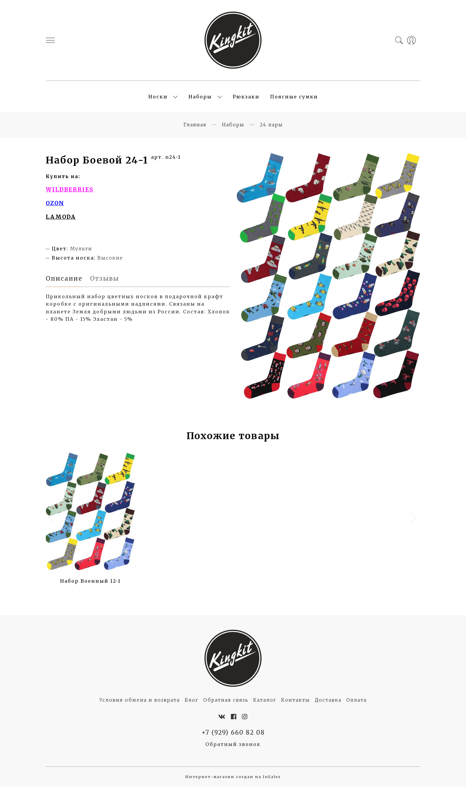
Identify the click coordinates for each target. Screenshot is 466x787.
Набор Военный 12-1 (90, 582)
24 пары (271, 125)
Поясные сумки (294, 97)
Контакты (295, 700)
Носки (158, 97)
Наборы (200, 97)
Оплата (356, 700)
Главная (195, 125)
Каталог (264, 700)
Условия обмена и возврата (139, 700)
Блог (192, 700)
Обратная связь (225, 700)
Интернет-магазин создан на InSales (233, 777)
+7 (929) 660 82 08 (233, 733)
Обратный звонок (233, 745)
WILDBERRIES (69, 190)
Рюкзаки (246, 97)
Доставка (328, 700)
